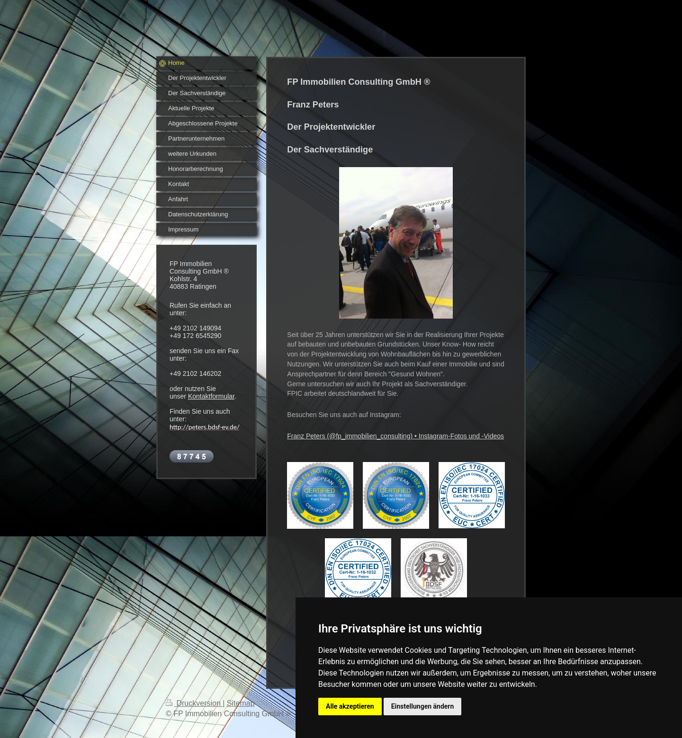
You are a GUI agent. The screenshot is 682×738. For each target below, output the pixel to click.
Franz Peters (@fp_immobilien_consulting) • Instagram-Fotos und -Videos (395, 436)
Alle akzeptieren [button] (350, 706)
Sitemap (241, 703)
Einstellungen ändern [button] (422, 706)
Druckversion (194, 703)
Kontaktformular (211, 396)
